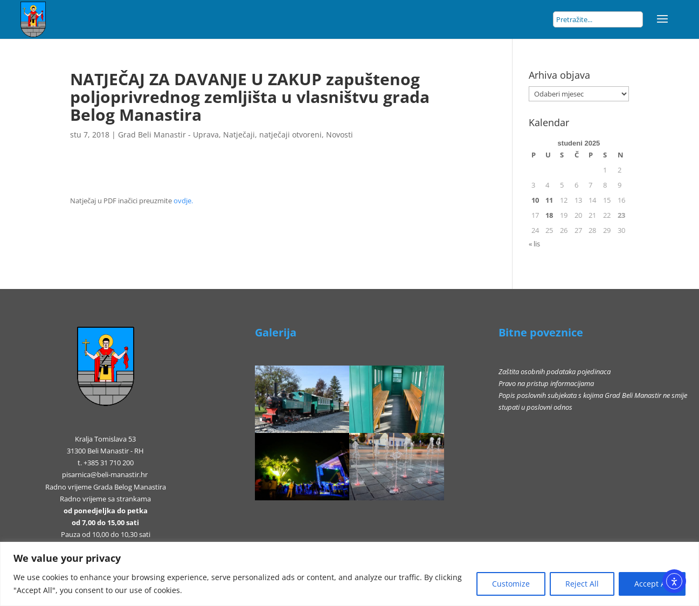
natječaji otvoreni (290, 134)
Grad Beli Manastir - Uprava (168, 134)
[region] (349, 574)
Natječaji (239, 134)
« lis (534, 244)
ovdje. (183, 200)
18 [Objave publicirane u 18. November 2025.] (549, 215)
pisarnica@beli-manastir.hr (105, 474)
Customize (511, 584)
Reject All (582, 584)
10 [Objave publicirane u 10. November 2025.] (535, 200)
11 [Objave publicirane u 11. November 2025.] (549, 200)
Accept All (652, 584)
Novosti (339, 134)
